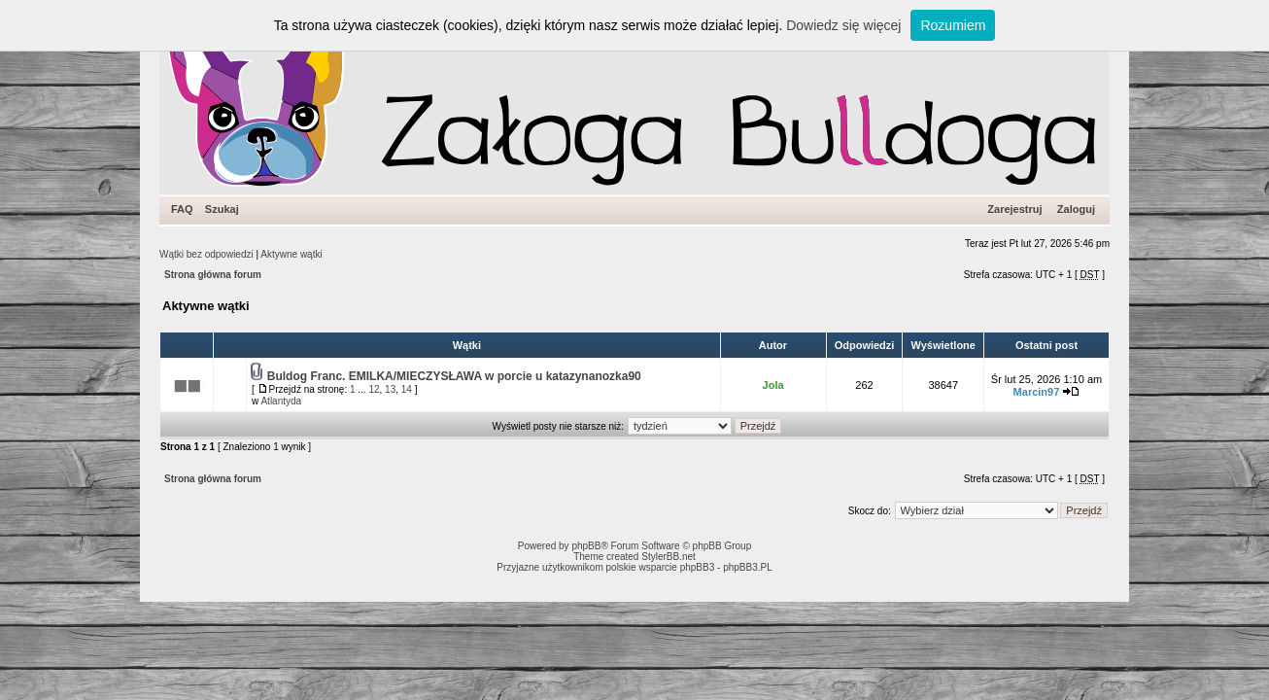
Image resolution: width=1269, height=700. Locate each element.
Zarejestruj (1014, 209)
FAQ (182, 209)
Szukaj (222, 209)
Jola (773, 385)
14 (406, 389)
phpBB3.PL (747, 567)
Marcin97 (1036, 392)
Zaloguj (1076, 209)
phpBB (585, 546)
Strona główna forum (212, 274)
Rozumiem (952, 25)
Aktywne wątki (291, 254)
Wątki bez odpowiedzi (206, 254)
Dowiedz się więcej (843, 25)
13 (390, 389)
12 (373, 389)
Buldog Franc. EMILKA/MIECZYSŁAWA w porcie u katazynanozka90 (454, 376)
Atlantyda (280, 401)
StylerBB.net (668, 556)
